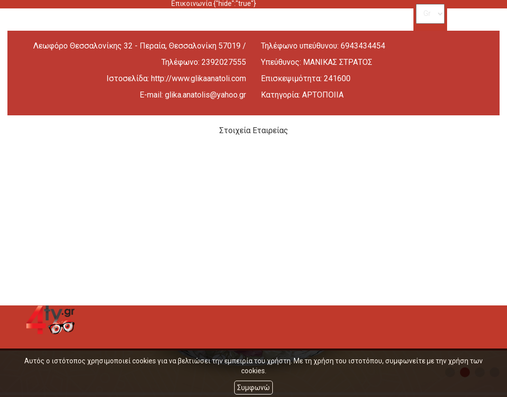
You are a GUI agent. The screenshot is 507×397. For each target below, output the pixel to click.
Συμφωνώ (253, 388)
